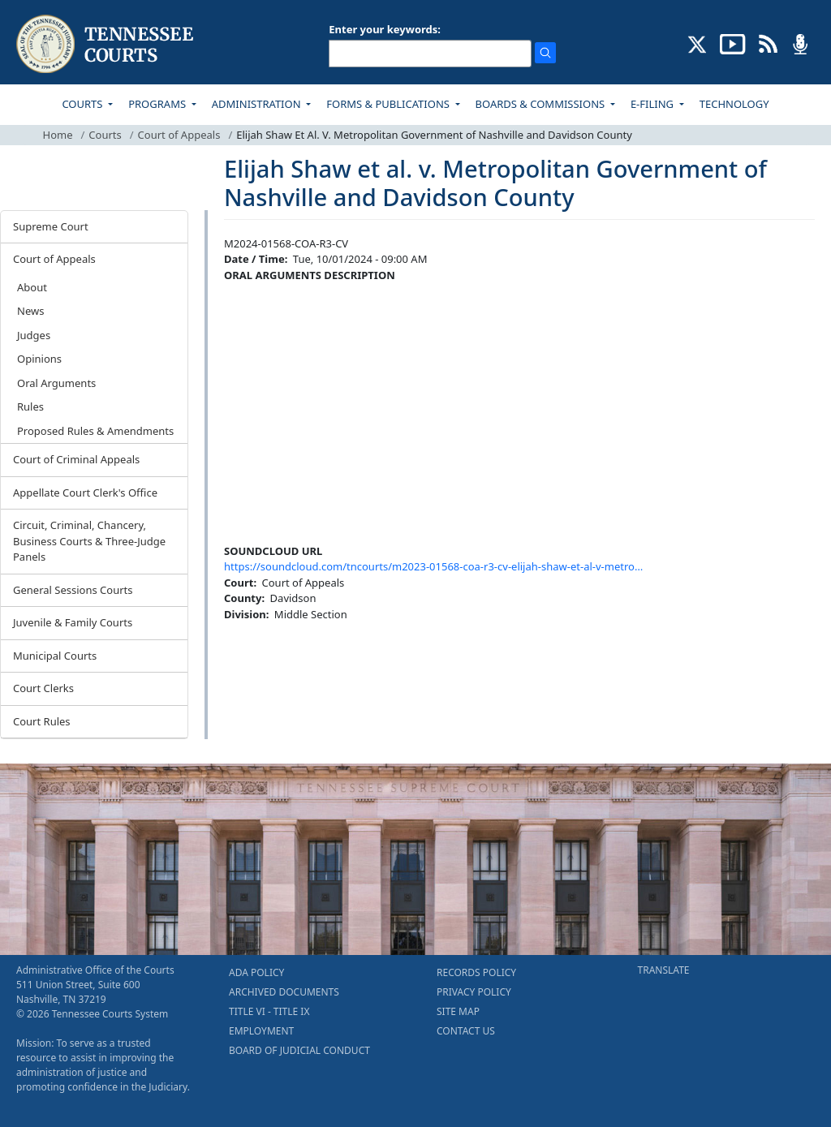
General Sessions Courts (73, 590)
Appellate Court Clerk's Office (85, 492)
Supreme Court (50, 226)
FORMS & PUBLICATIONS (389, 104)
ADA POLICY (256, 972)
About (32, 287)
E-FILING (654, 104)
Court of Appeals (179, 134)
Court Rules (42, 721)
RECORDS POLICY (476, 972)
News (30, 310)
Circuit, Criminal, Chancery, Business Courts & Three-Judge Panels (89, 541)
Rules (30, 406)
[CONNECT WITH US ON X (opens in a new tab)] (697, 43)
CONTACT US (466, 1031)
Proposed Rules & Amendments (95, 431)
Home (58, 134)
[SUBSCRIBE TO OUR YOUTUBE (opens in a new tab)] (733, 43)
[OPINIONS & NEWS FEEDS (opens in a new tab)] (768, 43)
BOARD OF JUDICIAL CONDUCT (299, 1050)
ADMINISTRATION (258, 104)
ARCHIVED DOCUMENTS (284, 992)
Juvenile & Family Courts (72, 622)
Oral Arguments (56, 383)
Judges (33, 335)
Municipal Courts (55, 655)
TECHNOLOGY (734, 104)
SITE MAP (458, 1011)
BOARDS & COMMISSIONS (542, 104)
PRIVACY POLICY (474, 992)
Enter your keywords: (385, 29)
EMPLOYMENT (261, 1031)
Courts (104, 134)
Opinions (39, 358)
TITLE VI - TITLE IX (269, 1011)
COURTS (83, 104)
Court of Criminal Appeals (76, 459)
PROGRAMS (158, 104)
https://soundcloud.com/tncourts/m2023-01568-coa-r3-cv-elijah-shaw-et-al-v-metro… (433, 566)
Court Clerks (43, 688)
